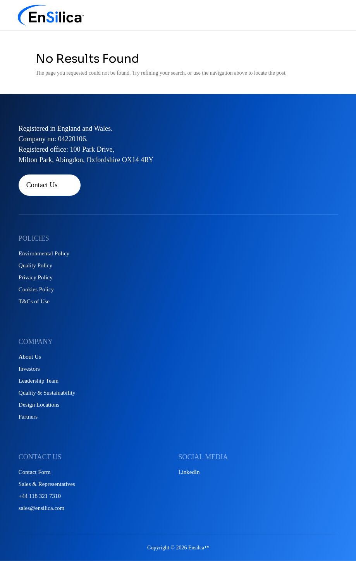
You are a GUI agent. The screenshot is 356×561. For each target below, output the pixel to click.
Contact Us (42, 185)
